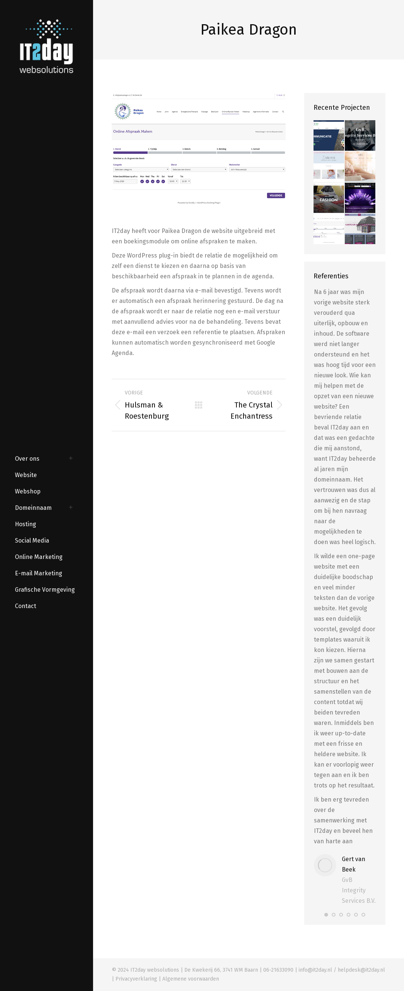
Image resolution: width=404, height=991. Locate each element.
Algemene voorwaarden (190, 979)
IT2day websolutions (154, 970)
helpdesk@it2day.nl (361, 970)
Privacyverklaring (136, 979)
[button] (326, 915)
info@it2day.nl (315, 970)
